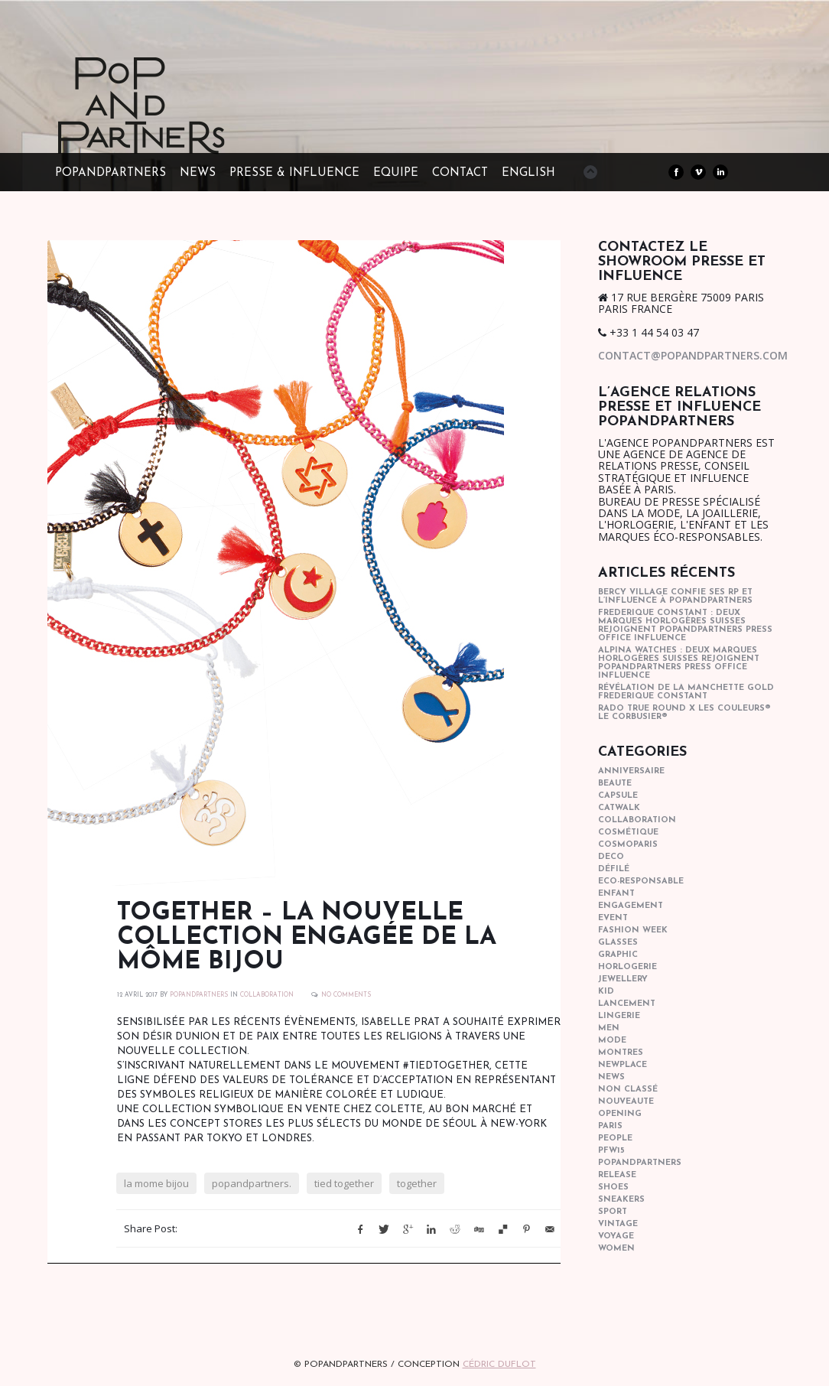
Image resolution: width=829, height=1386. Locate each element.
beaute (615, 783)
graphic (618, 955)
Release (617, 1175)
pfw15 (611, 1151)
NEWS (198, 173)
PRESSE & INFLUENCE (294, 173)
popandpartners (639, 1163)
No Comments (346, 995)
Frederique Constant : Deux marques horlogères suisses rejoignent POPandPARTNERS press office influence (685, 626)
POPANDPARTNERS (199, 995)
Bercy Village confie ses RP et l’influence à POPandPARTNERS (675, 596)
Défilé (613, 869)
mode (612, 1040)
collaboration (267, 995)
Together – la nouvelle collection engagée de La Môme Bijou (306, 937)
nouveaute (626, 1102)
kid (606, 991)
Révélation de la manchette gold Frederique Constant (686, 692)
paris (610, 1126)
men (608, 1028)
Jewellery (623, 979)
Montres (620, 1053)
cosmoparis (628, 845)
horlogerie (627, 967)
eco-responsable (641, 881)
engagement (630, 906)
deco (611, 857)
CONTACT (460, 173)
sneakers (621, 1200)
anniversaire (631, 771)
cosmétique (628, 832)
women (616, 1248)
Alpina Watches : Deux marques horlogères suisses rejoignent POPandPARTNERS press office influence (678, 663)
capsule (618, 796)
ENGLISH (528, 173)
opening (620, 1114)
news (611, 1077)
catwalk (619, 808)
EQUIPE (395, 173)
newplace (622, 1065)
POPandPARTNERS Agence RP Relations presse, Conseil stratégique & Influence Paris (169, 130)
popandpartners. (251, 1183)
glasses (618, 943)
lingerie (619, 1016)
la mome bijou (156, 1183)
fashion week (633, 930)
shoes (613, 1187)
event (613, 918)
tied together (344, 1183)
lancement (626, 1004)
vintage (618, 1224)
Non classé (628, 1089)
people (615, 1138)
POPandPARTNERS (110, 173)
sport (612, 1212)
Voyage (616, 1236)
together (417, 1183)
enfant (616, 894)
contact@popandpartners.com (693, 355)
